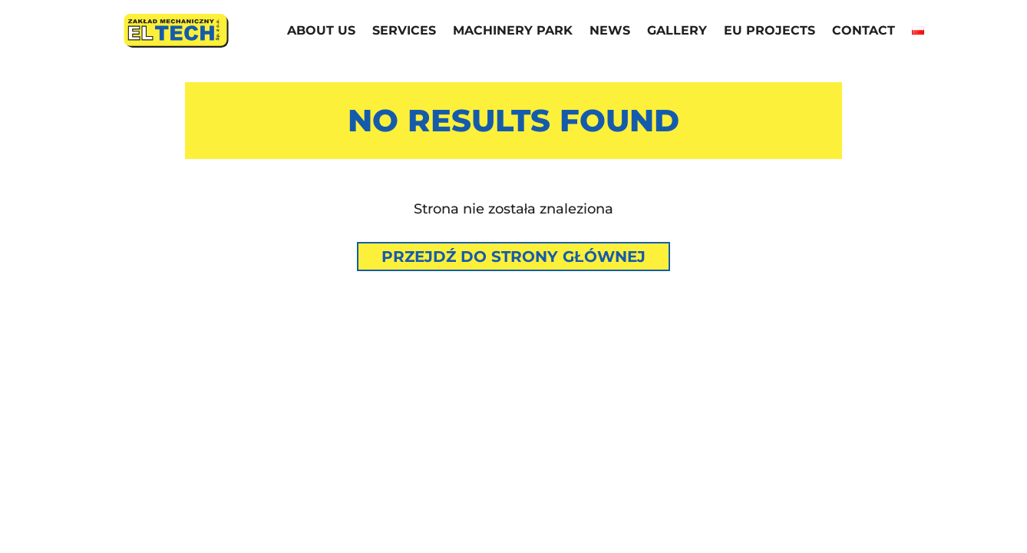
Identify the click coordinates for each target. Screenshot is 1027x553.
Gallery (677, 31)
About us (321, 31)
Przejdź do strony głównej (513, 256)
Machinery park (513, 31)
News (609, 31)
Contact (863, 31)
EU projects (769, 31)
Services (404, 31)
